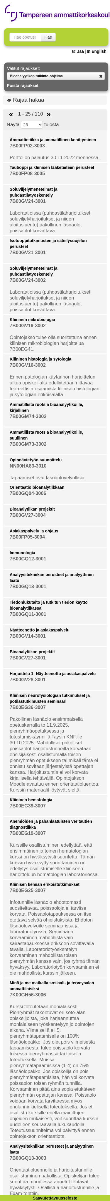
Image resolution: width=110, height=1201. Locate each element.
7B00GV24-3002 (28, 280)
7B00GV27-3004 (28, 515)
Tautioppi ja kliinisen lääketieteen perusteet (52, 167)
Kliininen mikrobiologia (32, 319)
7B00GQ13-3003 (28, 1158)
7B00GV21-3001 (28, 252)
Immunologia (22, 552)
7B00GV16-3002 (28, 365)
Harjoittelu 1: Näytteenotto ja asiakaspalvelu (53, 673)
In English (96, 51)
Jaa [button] (78, 51)
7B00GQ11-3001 (28, 614)
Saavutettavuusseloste (55, 1198)
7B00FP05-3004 (27, 536)
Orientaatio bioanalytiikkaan (37, 487)
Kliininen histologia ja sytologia (40, 359)
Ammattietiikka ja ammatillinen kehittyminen (53, 139)
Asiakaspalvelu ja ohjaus (34, 531)
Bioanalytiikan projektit (32, 509)
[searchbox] (25, 37)
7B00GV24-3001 (28, 201)
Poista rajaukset (22, 85)
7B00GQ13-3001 (28, 586)
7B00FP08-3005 (27, 173)
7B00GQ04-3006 (28, 493)
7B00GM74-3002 (28, 416)
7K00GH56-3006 (28, 994)
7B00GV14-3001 (28, 636)
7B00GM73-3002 (28, 444)
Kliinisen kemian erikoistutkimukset (44, 884)
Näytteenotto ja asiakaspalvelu (40, 630)
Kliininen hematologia (31, 799)
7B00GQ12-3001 (28, 558)
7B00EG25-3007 (28, 890)
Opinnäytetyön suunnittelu (36, 460)
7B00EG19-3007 (28, 833)
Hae (48, 37)
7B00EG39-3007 (28, 805)
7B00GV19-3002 (28, 325)
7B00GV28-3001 (28, 679)
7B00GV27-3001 (28, 657)
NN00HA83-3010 (28, 465)
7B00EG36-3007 (28, 707)
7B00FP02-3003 (27, 145)
